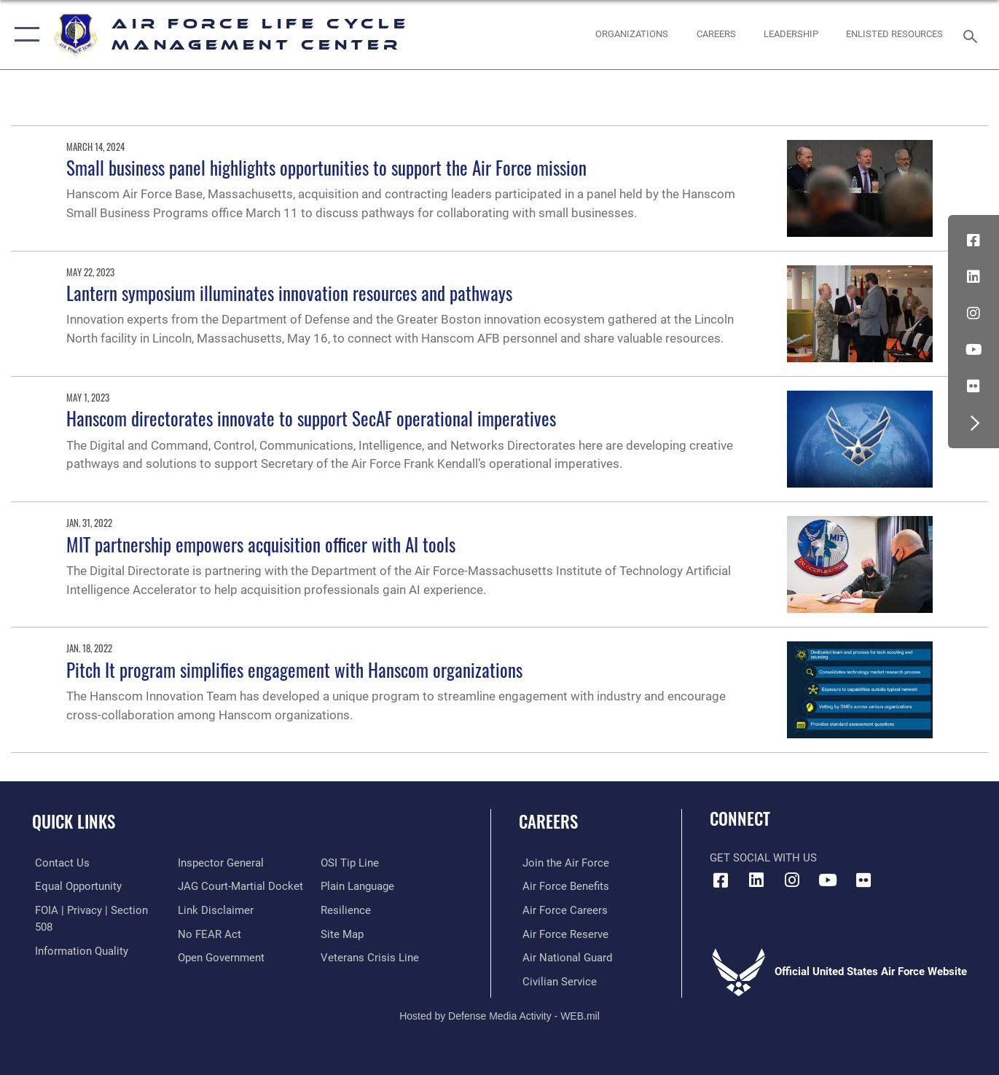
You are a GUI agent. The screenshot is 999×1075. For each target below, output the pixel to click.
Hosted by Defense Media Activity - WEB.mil (499, 1014)
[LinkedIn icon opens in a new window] (973, 277)
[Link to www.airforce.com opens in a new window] (562, 862)
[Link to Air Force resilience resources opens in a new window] (346, 909)
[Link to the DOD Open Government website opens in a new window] (219, 956)
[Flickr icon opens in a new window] (973, 386)
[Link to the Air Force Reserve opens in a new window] (562, 933)
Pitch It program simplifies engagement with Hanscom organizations (294, 669)
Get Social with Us (763, 857)
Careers (548, 821)
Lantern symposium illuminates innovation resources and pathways (289, 292)
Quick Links (73, 821)
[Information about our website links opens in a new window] (214, 909)
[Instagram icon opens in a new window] (973, 313)
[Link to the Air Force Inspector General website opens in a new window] (219, 862)
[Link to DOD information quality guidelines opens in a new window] (78, 950)
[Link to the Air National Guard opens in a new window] (563, 956)
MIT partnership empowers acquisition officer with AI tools (260, 544)
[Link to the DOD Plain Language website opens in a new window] (358, 886)
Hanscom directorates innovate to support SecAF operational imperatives (311, 417)
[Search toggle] (972, 35)
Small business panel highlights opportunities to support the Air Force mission (326, 167)
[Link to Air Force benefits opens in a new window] (562, 886)
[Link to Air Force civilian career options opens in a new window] (556, 981)
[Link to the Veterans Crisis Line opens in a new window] (370, 956)
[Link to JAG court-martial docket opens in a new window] (239, 886)
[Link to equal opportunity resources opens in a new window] (75, 886)
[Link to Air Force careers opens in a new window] (561, 909)
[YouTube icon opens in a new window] (973, 350)
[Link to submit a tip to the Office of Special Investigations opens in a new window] (350, 862)
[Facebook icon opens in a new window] (973, 240)
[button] (23, 34)
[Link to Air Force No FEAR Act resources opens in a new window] (208, 933)
